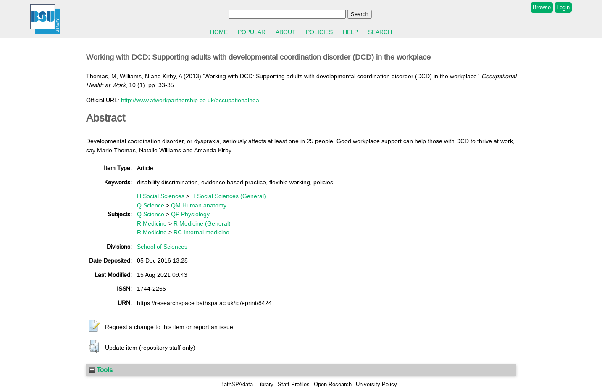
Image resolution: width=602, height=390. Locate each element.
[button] (94, 326)
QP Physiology (190, 214)
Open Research (333, 384)
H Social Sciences (160, 196)
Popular (252, 32)
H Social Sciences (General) (228, 196)
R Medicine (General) (202, 223)
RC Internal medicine (201, 232)
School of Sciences (162, 246)
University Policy (376, 384)
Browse (542, 7)
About (286, 32)
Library (265, 384)
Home (219, 32)
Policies (319, 32)
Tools (101, 370)
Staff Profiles (294, 384)
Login (563, 7)
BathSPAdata (236, 384)
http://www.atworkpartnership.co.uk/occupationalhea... (192, 100)
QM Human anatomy (198, 205)
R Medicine (152, 223)
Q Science (150, 205)
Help (350, 32)
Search (380, 32)
